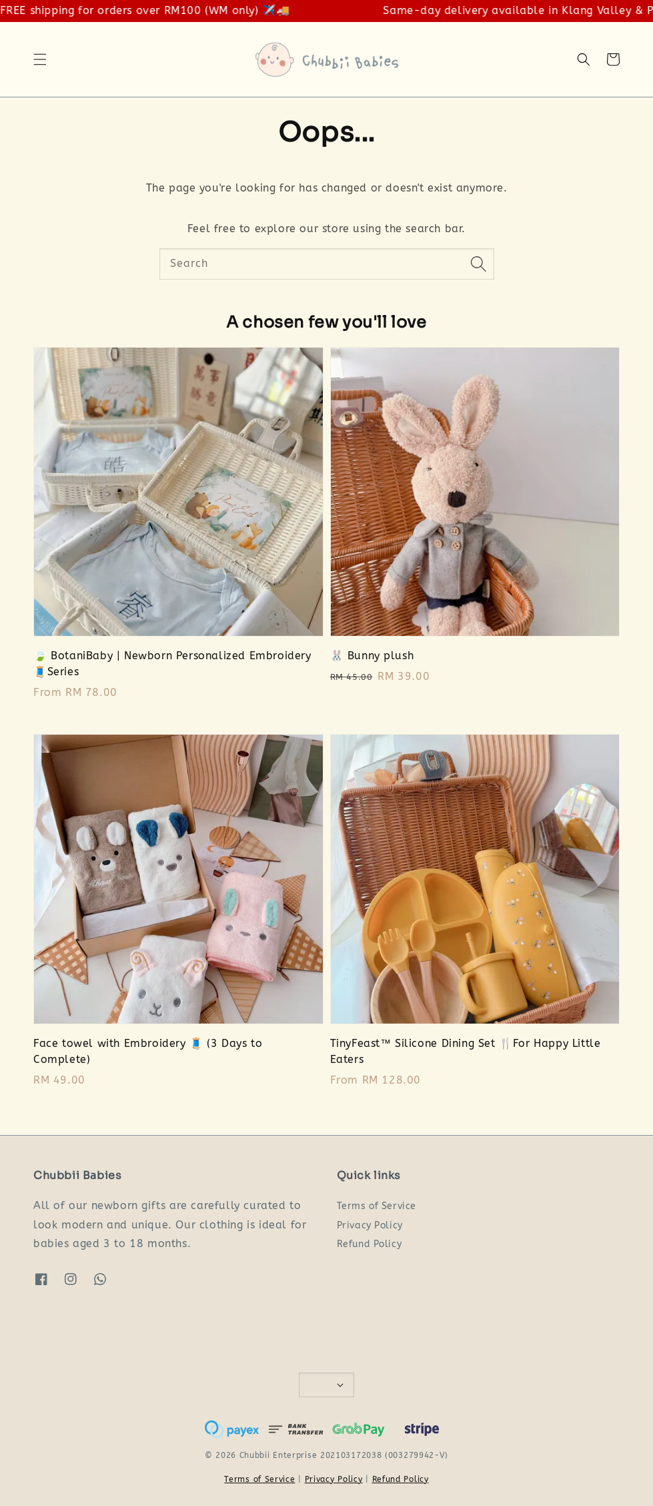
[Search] (479, 263)
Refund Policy (369, 1244)
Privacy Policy (370, 1225)
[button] (40, 59)
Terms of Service (377, 1206)
